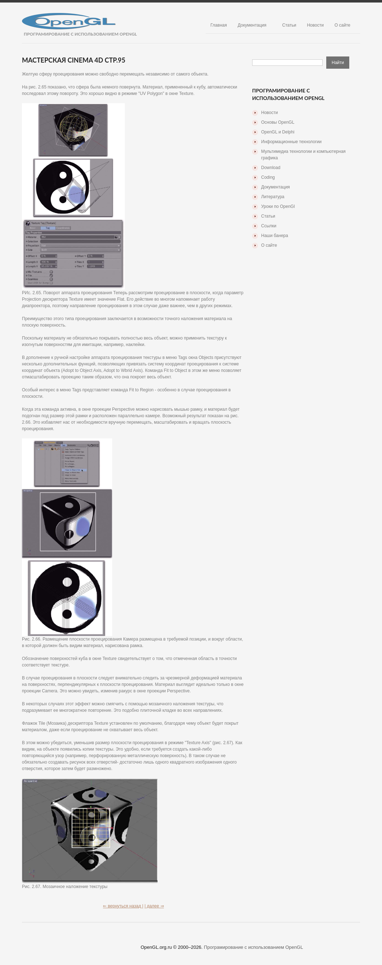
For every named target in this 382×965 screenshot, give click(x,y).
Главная (218, 25)
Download (270, 167)
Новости (315, 25)
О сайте (342, 25)
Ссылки (268, 225)
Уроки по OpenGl (278, 206)
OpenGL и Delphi (277, 132)
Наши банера (274, 235)
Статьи (289, 25)
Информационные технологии (291, 141)
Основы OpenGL (277, 122)
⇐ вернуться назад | (123, 906)
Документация (252, 25)
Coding (268, 177)
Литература (273, 196)
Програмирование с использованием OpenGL (253, 947)
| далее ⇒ (154, 906)
